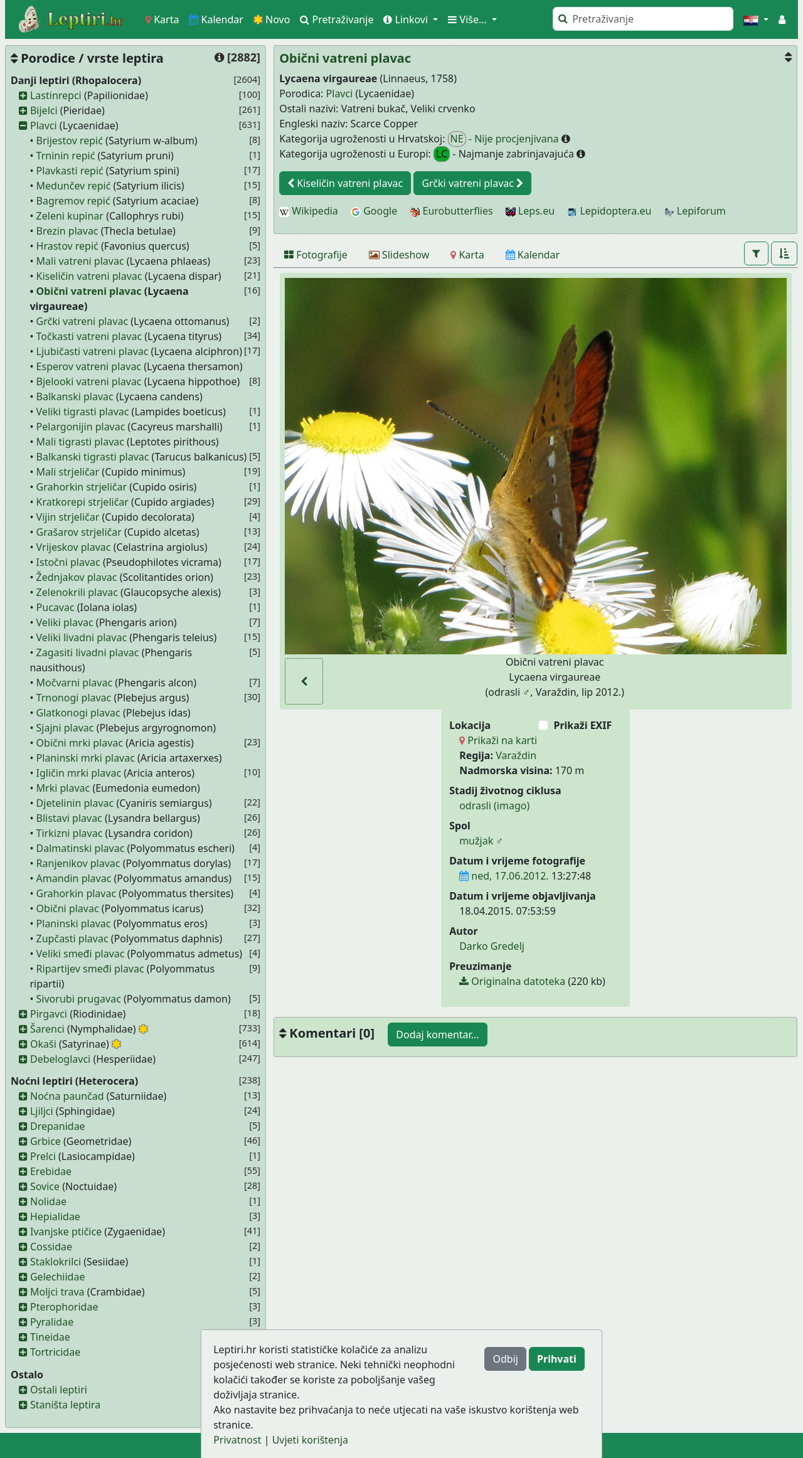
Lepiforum (695, 211)
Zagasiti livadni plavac (87, 652)
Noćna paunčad (67, 1096)
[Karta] (467, 255)
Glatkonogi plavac (78, 713)
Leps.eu (530, 211)
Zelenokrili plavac (77, 592)
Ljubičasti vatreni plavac (92, 351)
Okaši (43, 1044)
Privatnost (237, 1440)
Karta (162, 19)
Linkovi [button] (406, 19)
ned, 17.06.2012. (503, 876)
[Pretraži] (643, 19)
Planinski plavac (73, 923)
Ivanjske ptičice (66, 1231)
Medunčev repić (73, 186)
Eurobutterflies (451, 211)
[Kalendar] (533, 255)
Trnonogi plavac (74, 698)
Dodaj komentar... (437, 1034)
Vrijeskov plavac (73, 547)
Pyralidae (51, 1322)
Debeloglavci (60, 1059)
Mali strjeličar (68, 472)
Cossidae (51, 1246)
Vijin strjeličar (68, 517)
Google (374, 211)
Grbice (45, 1141)
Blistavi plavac (69, 818)
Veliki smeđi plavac (80, 953)
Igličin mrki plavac (79, 773)
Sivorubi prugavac (78, 999)
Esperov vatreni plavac (88, 366)
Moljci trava (57, 1292)
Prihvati (557, 1359)
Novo (271, 19)
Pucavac (55, 607)
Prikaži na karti (498, 740)
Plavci (43, 125)
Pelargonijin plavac (80, 427)
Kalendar (216, 19)
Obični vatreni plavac (89, 291)
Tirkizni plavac (69, 833)
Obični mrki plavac (79, 743)
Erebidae (51, 1171)
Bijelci (44, 110)
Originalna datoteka (512, 981)
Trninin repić (65, 155)
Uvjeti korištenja (310, 1440)
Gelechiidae (57, 1277)
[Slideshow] (399, 255)
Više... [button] (468, 19)
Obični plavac (67, 908)
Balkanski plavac (75, 396)
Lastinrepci (56, 95)
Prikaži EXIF (582, 725)
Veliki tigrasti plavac (82, 411)
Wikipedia (308, 211)
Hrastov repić (67, 246)
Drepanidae (57, 1126)
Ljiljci (41, 1111)
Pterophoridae (64, 1307)
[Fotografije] (316, 255)
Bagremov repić (73, 201)
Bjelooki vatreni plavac (89, 381)
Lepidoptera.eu (609, 211)
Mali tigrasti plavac (80, 442)
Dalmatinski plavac (80, 848)
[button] (756, 19)
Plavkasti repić (70, 171)
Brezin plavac (67, 231)
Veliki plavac (64, 622)
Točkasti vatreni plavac (89, 336)
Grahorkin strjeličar (81, 487)
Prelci (43, 1156)
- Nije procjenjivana (504, 139)
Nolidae (48, 1201)
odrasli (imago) (494, 805)
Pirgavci (48, 1014)
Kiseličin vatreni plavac (89, 276)
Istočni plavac (68, 562)
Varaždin (516, 755)
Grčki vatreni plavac (82, 321)
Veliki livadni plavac (81, 637)
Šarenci (47, 1029)
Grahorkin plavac (76, 893)
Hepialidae (55, 1216)
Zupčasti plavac (72, 938)
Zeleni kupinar (70, 216)
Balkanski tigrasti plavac (92, 457)
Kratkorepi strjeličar (82, 502)
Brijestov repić (69, 140)
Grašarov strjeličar (79, 532)
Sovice (45, 1186)
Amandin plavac (74, 878)
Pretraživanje (336, 19)
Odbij (505, 1359)
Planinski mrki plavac (85, 758)
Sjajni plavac (65, 728)
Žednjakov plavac (76, 577)
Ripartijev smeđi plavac (90, 969)
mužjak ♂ (481, 841)
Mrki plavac (63, 788)
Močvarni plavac (74, 682)
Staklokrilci (55, 1262)
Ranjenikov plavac (78, 863)
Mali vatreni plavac (80, 261)
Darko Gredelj (491, 946)
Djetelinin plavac (75, 803)
